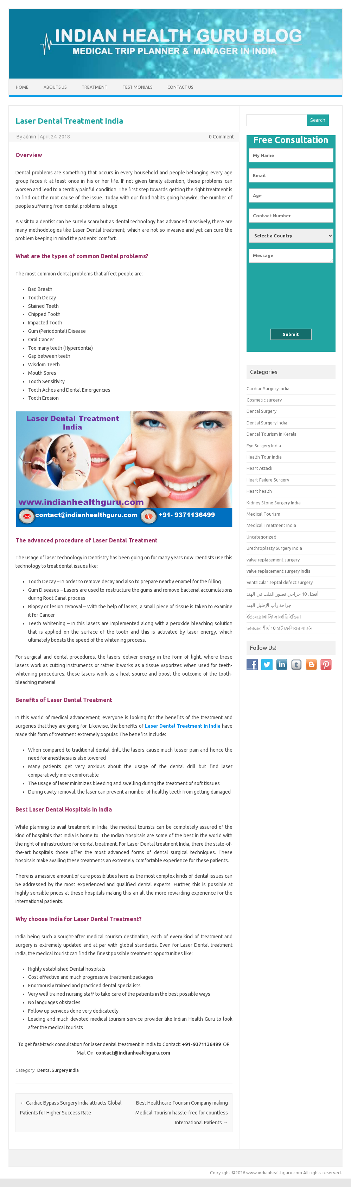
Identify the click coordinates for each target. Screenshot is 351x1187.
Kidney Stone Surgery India (274, 502)
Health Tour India (264, 456)
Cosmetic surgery (264, 399)
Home (22, 87)
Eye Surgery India (264, 445)
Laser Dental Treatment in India (183, 726)
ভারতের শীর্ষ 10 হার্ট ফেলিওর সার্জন (280, 628)
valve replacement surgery (273, 559)
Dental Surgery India (58, 1070)
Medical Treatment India (271, 525)
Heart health (259, 491)
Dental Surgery (261, 411)
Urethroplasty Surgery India (274, 548)
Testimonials (137, 87)
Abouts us (55, 87)
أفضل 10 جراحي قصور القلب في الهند (283, 593)
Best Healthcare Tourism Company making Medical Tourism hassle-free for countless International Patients (181, 1112)
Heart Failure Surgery (268, 479)
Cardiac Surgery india (268, 388)
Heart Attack (259, 468)
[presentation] (291, 290)
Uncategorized (261, 536)
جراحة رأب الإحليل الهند (269, 605)
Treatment (94, 87)
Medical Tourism (263, 513)
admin (29, 136)
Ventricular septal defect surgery (280, 582)
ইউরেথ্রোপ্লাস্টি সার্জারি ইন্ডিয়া (274, 616)
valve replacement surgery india (279, 570)
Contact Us (180, 87)
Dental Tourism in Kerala (271, 433)
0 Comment (221, 136)
